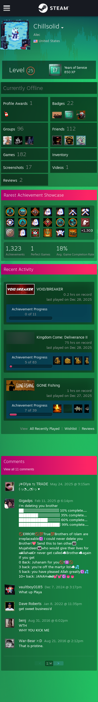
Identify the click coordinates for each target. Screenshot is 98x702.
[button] (22, 70)
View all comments (19, 469)
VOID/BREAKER (50, 289)
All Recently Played (45, 428)
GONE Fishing (48, 385)
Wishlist (71, 428)
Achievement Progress (29, 309)
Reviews (88, 428)
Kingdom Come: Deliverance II (62, 337)
